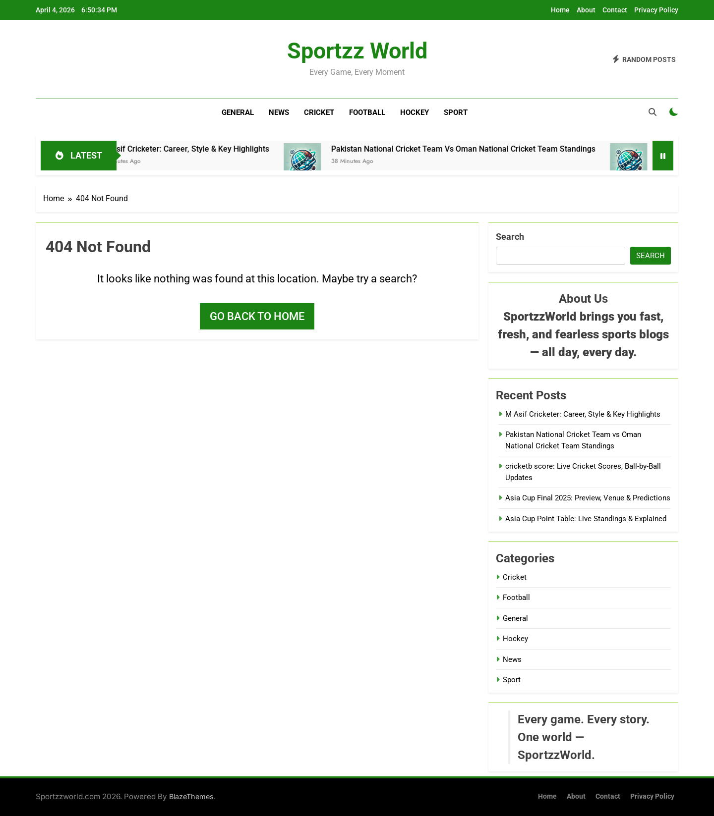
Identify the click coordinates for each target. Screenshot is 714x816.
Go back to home (257, 316)
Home (560, 10)
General (238, 112)
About (586, 10)
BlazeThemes (191, 796)
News (279, 112)
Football (367, 112)
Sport (456, 112)
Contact (614, 10)
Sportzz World (357, 51)
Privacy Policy (656, 10)
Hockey (414, 112)
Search (510, 236)
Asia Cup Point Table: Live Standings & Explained (585, 518)
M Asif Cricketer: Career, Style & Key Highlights (198, 149)
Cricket (319, 112)
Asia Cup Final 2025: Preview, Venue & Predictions (587, 497)
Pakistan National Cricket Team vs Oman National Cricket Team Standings (476, 149)
